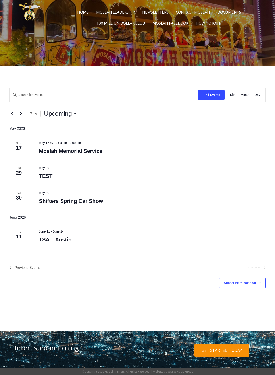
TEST (45, 176)
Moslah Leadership (115, 12)
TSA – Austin (55, 240)
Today (33, 113)
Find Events (211, 95)
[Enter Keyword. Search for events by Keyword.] (104, 95)
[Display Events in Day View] (257, 95)
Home (83, 12)
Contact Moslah (193, 12)
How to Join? (209, 23)
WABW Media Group (180, 371)
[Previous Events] (12, 113)
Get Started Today (221, 350)
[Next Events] (20, 113)
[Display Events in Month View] (245, 95)
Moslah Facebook (170, 23)
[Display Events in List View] (232, 95)
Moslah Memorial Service (70, 151)
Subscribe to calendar (240, 283)
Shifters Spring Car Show (71, 201)
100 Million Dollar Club (120, 23)
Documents (229, 12)
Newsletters (155, 12)
